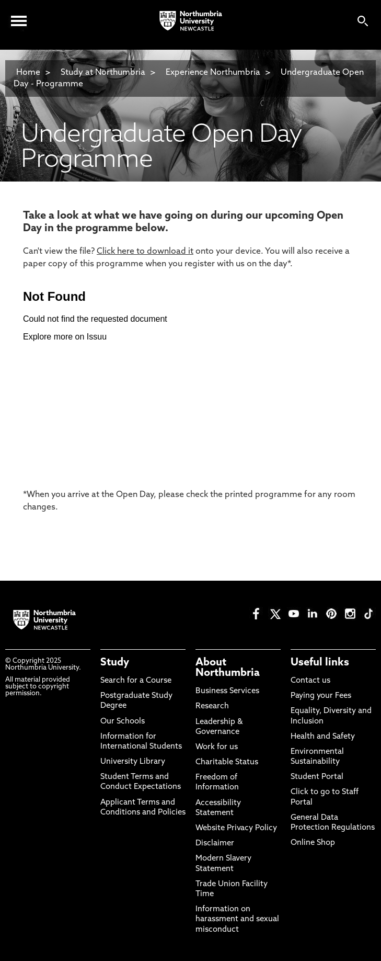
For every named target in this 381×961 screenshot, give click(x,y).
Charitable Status (226, 762)
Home (28, 73)
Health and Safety (323, 737)
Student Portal (317, 777)
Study (114, 663)
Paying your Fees (321, 696)
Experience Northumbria (213, 73)
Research (212, 706)
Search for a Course (135, 681)
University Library (132, 762)
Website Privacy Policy (236, 828)
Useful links (320, 663)
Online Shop (313, 843)
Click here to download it (145, 251)
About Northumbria (227, 668)
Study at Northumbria (103, 73)
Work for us (216, 747)
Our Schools (122, 722)
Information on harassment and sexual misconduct (237, 919)
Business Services (227, 691)
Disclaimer (214, 843)
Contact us (310, 681)
